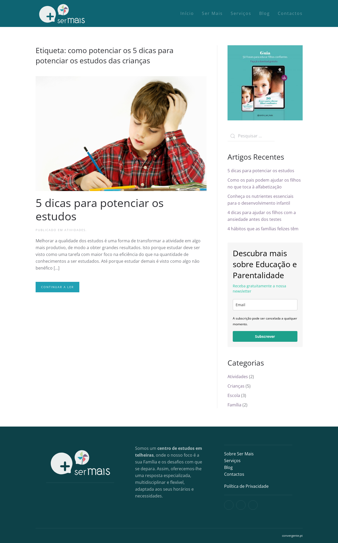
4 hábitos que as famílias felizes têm (263, 229)
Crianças (236, 386)
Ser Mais (212, 13)
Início (187, 13)
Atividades (75, 230)
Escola (234, 395)
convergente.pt (292, 536)
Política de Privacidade (246, 486)
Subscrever (265, 336)
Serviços (241, 13)
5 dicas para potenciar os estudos (100, 209)
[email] (265, 304)
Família (234, 405)
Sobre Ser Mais (239, 454)
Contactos (290, 13)
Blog (264, 13)
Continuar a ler (57, 287)
